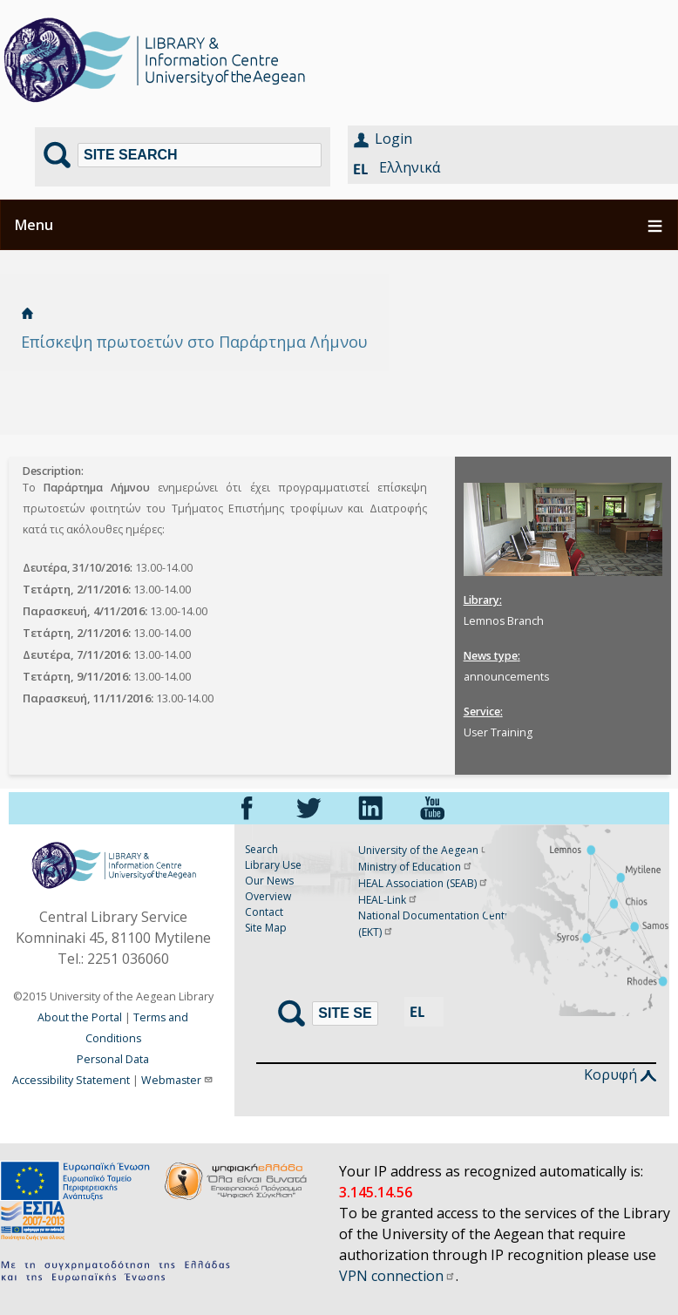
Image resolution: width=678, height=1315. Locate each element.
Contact (264, 912)
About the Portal (79, 1017)
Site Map (266, 927)
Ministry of (415, 866)
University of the (424, 850)
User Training (498, 732)
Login (393, 138)
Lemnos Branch (504, 620)
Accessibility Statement (71, 1080)
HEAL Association (423, 883)
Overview (268, 896)
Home (27, 313)
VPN (397, 1275)
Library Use (273, 864)
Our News (269, 880)
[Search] (200, 155)
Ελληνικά (409, 167)
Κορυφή (620, 1074)
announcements (506, 676)
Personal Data (113, 1059)
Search (261, 849)
